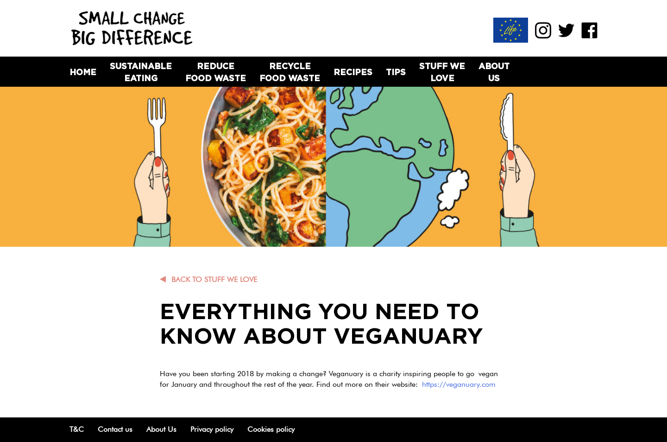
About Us (494, 72)
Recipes (353, 72)
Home (82, 72)
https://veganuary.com (459, 384)
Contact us (115, 429)
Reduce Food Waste (215, 72)
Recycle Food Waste (289, 72)
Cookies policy (271, 429)
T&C (76, 429)
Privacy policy (211, 429)
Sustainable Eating (141, 72)
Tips (396, 72)
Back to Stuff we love (214, 279)
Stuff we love (442, 72)
